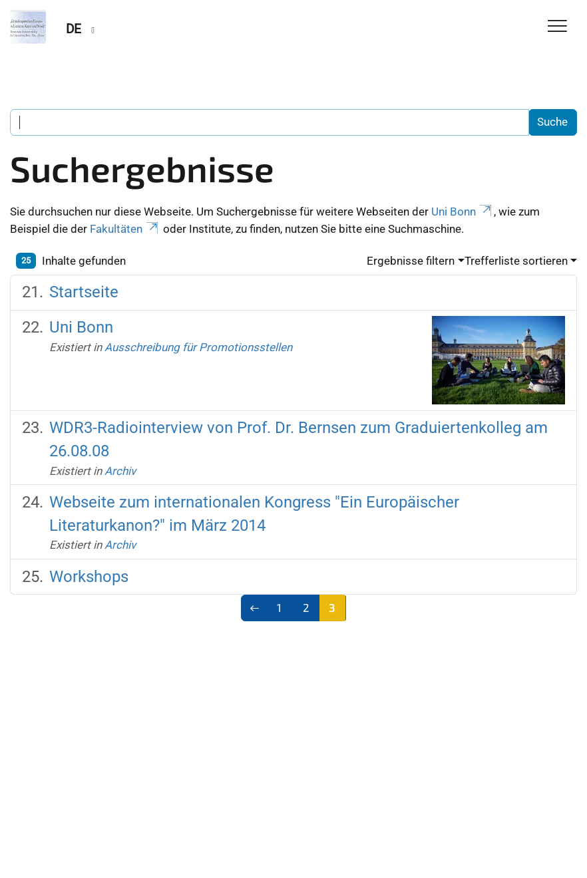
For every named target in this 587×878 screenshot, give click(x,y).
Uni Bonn (462, 211)
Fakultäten (125, 228)
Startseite (83, 291)
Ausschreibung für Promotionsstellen (198, 347)
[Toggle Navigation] (557, 27)
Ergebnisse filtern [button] (411, 260)
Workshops (88, 576)
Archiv (120, 471)
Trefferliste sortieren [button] (516, 260)
